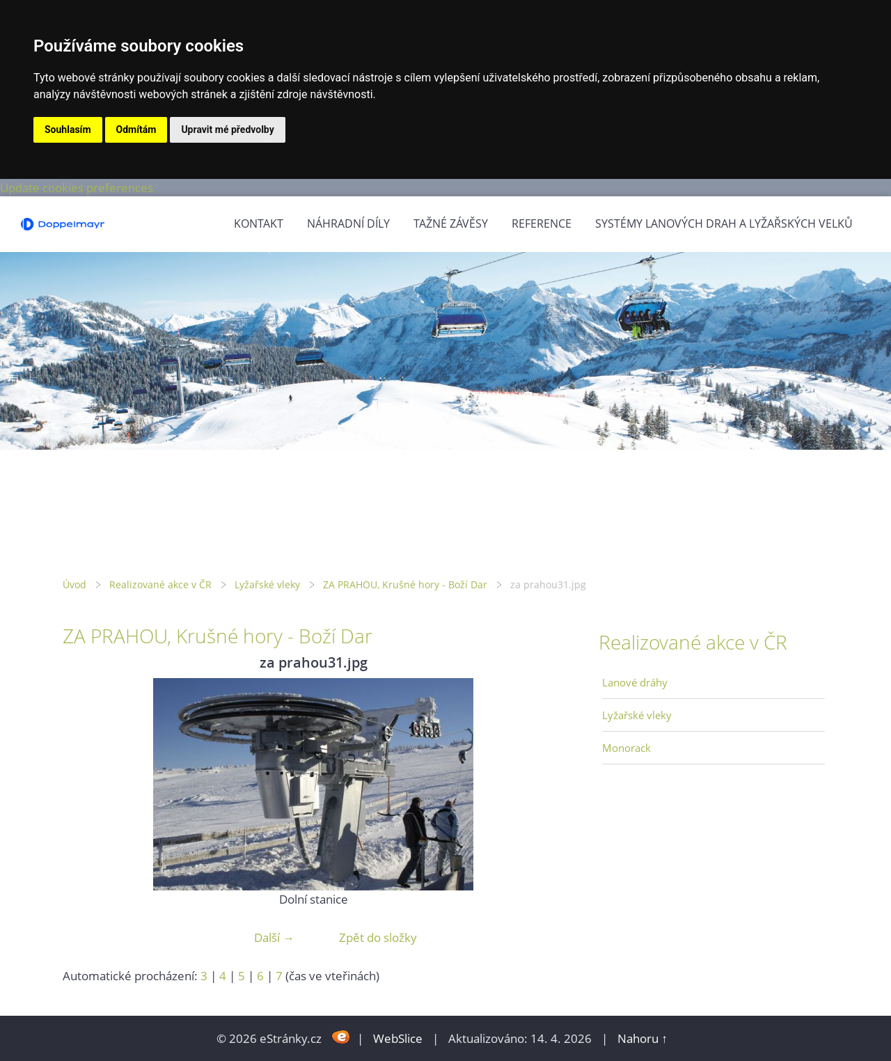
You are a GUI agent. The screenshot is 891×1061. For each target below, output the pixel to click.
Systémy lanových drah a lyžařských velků (724, 223)
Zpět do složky (378, 937)
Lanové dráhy (635, 682)
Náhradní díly (348, 223)
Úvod (74, 584)
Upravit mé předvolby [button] (227, 129)
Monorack (626, 748)
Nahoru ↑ (642, 1038)
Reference (541, 223)
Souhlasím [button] (68, 129)
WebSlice (398, 1038)
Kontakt (258, 223)
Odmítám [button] (136, 129)
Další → (274, 937)
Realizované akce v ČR (160, 584)
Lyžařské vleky (267, 584)
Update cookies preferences (76, 188)
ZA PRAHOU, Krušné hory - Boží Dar (405, 584)
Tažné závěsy (450, 223)
